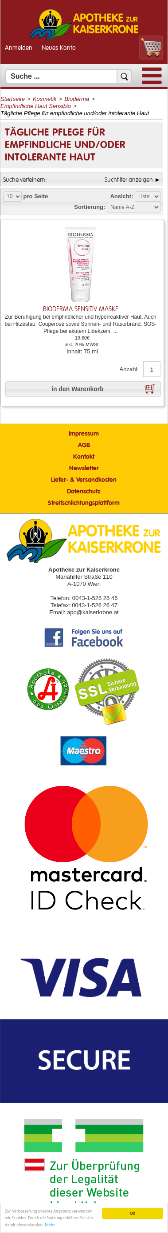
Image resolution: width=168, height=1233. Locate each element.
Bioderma (76, 99)
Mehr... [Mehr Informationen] (51, 1225)
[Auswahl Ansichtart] (147, 196)
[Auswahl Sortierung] (133, 207)
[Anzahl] (152, 370)
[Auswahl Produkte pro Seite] (12, 196)
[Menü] (152, 82)
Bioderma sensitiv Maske (80, 309)
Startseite (12, 99)
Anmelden (18, 48)
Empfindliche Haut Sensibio (35, 106)
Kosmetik (44, 99)
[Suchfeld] (68, 76)
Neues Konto (59, 48)
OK (132, 1213)
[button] (83, 389)
